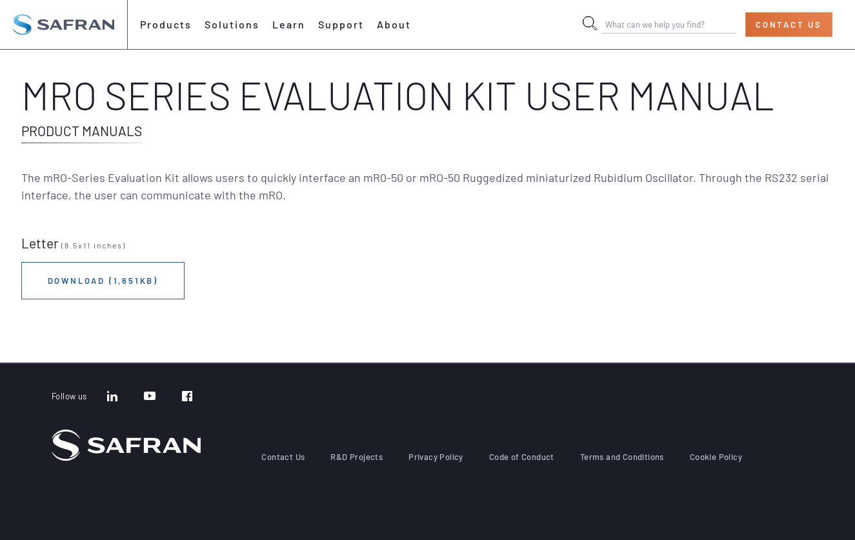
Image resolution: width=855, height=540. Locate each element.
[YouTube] (150, 397)
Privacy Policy (435, 457)
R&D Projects (356, 457)
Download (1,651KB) (103, 280)
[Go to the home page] (63, 24)
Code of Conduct (521, 457)
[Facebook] (187, 397)
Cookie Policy (716, 457)
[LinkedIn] (112, 397)
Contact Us (789, 24)
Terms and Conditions (622, 457)
